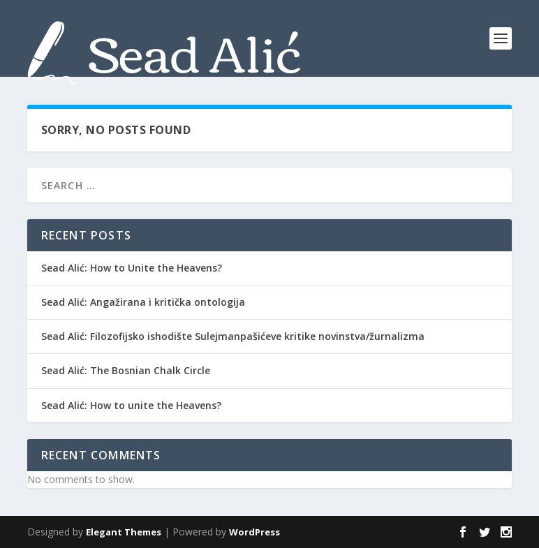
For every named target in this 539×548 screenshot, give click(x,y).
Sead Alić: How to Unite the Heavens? (131, 267)
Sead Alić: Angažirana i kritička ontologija (143, 302)
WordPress (254, 532)
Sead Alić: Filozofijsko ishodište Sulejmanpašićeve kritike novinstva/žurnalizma (232, 336)
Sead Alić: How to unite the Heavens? (131, 405)
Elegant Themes (123, 532)
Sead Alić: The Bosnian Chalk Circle (125, 370)
